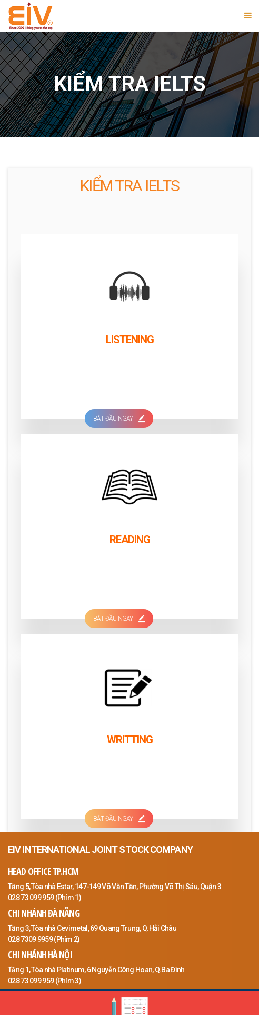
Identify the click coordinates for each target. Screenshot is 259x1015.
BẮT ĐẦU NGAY (119, 418)
